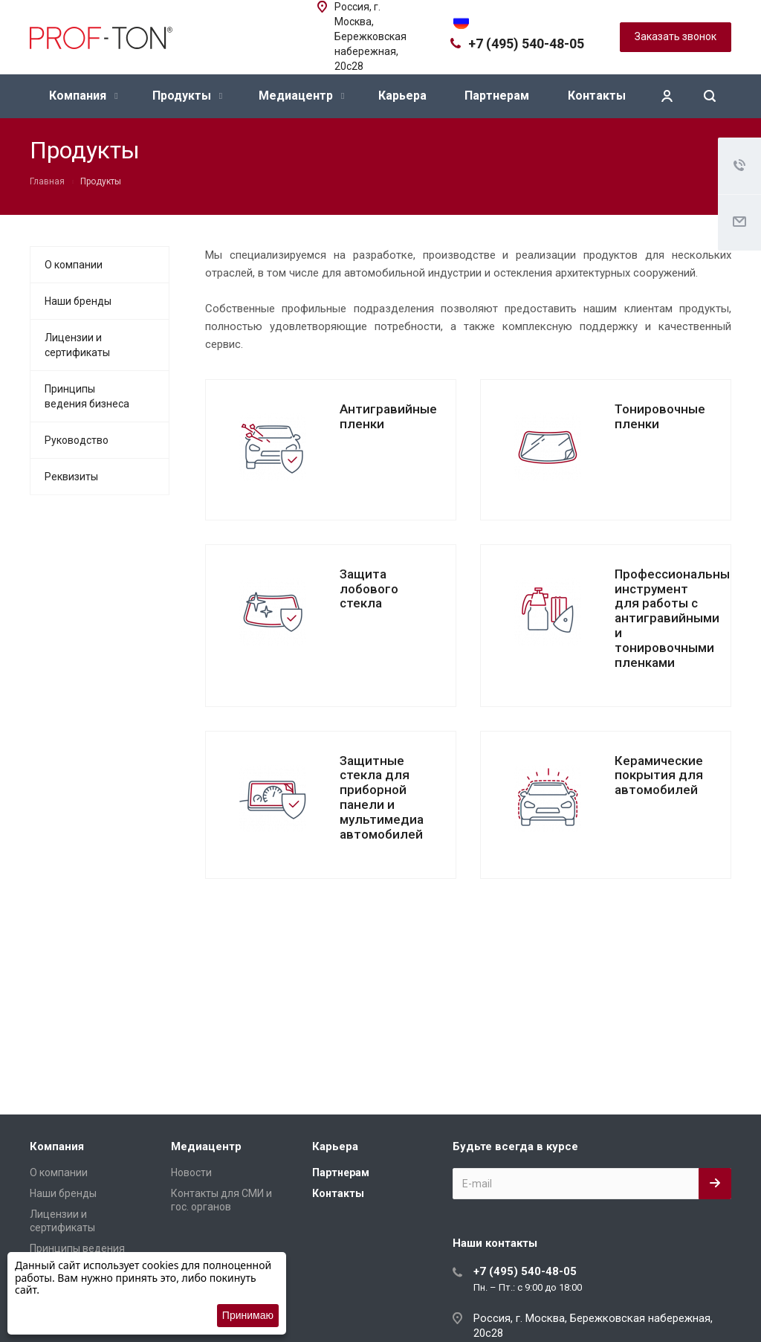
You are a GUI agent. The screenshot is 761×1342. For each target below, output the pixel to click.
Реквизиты (71, 477)
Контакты (597, 95)
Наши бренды (78, 301)
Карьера (402, 95)
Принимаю (247, 1315)
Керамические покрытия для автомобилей (659, 775)
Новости (191, 1172)
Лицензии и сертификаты (77, 345)
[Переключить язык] (461, 20)
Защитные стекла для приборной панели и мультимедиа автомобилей (382, 797)
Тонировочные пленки (660, 416)
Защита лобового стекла (369, 589)
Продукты (187, 95)
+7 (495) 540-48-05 (526, 43)
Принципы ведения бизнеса (87, 396)
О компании (74, 265)
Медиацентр (301, 95)
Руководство (77, 440)
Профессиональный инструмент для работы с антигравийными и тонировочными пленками (676, 618)
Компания (83, 95)
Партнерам (496, 95)
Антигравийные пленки (388, 416)
